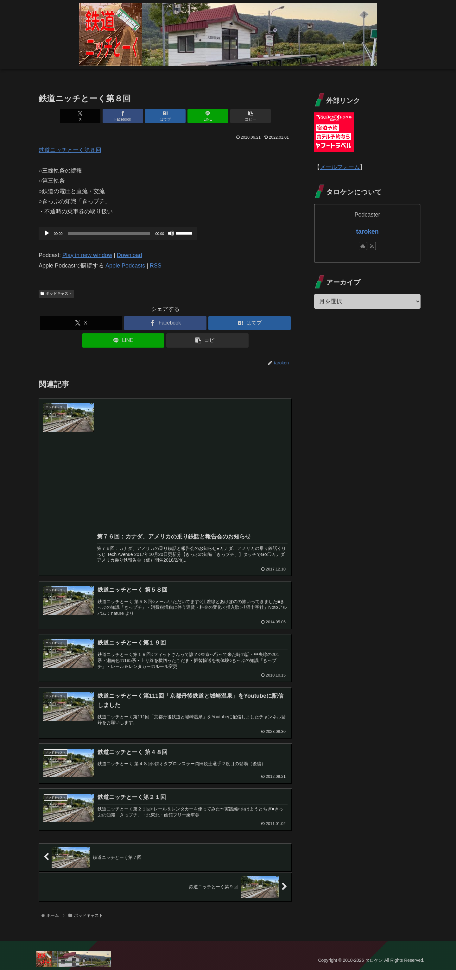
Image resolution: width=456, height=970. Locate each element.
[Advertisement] (192, 478)
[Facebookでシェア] (123, 116)
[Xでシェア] (80, 116)
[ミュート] (171, 233)
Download (129, 255)
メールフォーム (340, 167)
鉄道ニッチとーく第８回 (70, 150)
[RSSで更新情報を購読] (372, 246)
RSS (156, 265)
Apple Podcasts (125, 265)
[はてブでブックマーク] (165, 116)
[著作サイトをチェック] (363, 246)
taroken (367, 231)
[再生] (47, 233)
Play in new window (87, 255)
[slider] (109, 233)
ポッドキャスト (56, 293)
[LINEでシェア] (207, 116)
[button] (250, 116)
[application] (118, 233)
